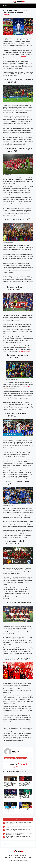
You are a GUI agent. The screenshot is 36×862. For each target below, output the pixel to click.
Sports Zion (21, 758)
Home (10, 855)
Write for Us (27, 857)
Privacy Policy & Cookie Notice (14, 857)
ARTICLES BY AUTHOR (9, 758)
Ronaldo (23, 56)
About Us (15, 855)
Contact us (23, 855)
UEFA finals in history (24, 351)
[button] (33, 5)
